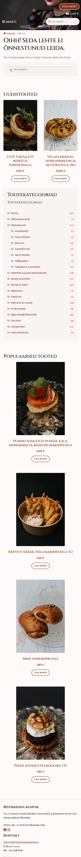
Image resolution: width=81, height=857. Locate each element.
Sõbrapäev (21, 261)
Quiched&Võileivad (24, 314)
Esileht (11, 33)
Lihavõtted (22, 249)
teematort (18, 326)
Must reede (22, 255)
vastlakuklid (19, 332)
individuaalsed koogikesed (29, 273)
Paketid (16, 296)
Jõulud (19, 243)
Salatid (16, 320)
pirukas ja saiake (22, 302)
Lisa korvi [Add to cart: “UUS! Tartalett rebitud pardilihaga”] (20, 178)
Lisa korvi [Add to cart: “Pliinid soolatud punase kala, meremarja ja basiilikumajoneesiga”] (40, 458)
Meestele (17, 291)
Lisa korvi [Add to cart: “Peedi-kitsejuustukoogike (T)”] (40, 779)
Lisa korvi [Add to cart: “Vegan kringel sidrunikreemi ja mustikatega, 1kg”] (60, 178)
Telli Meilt (69, 6)
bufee (14, 213)
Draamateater (20, 219)
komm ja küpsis (20, 278)
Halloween (22, 237)
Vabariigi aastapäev (27, 267)
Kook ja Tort (19, 285)
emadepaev (22, 231)
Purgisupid (18, 308)
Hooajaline (18, 225)
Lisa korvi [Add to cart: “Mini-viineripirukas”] (40, 672)
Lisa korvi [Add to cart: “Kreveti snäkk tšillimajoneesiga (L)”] (40, 565)
